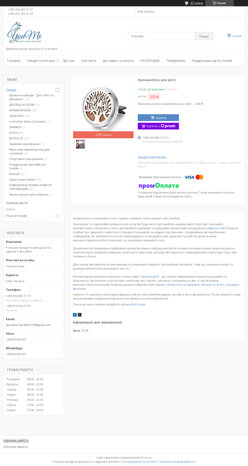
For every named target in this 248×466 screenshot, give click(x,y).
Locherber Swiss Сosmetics (28, 121)
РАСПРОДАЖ (150, 60)
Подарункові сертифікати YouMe (27, 166)
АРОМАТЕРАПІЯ (19, 110)
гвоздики (232, 285)
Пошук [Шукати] (204, 36)
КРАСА (13, 133)
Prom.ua (146, 458)
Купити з (160, 126)
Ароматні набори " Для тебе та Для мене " (31, 97)
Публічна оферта (15, 447)
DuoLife (14, 174)
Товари (11, 90)
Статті (10, 209)
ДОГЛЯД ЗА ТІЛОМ (21, 105)
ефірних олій (216, 228)
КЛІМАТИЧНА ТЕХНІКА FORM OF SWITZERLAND (30, 187)
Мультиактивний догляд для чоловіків (29, 151)
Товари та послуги (41, 60)
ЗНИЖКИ (15, 127)
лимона (160, 285)
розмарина (192, 285)
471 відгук (196, 3)
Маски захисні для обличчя (28, 194)
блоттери (138, 304)
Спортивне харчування (26, 159)
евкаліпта (208, 285)
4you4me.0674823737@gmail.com (28, 325)
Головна (13, 60)
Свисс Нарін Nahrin (22, 179)
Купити (161, 118)
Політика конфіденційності (177, 462)
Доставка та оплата (118, 60)
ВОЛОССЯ (16, 138)
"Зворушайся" (150, 276)
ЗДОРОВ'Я (16, 116)
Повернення (175, 60)
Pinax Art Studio (16, 216)
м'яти (220, 285)
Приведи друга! (17, 203)
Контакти (88, 60)
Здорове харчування (24, 144)
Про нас (69, 60)
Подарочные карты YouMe (212, 60)
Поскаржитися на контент (140, 462)
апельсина (174, 285)
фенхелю (79, 289)
